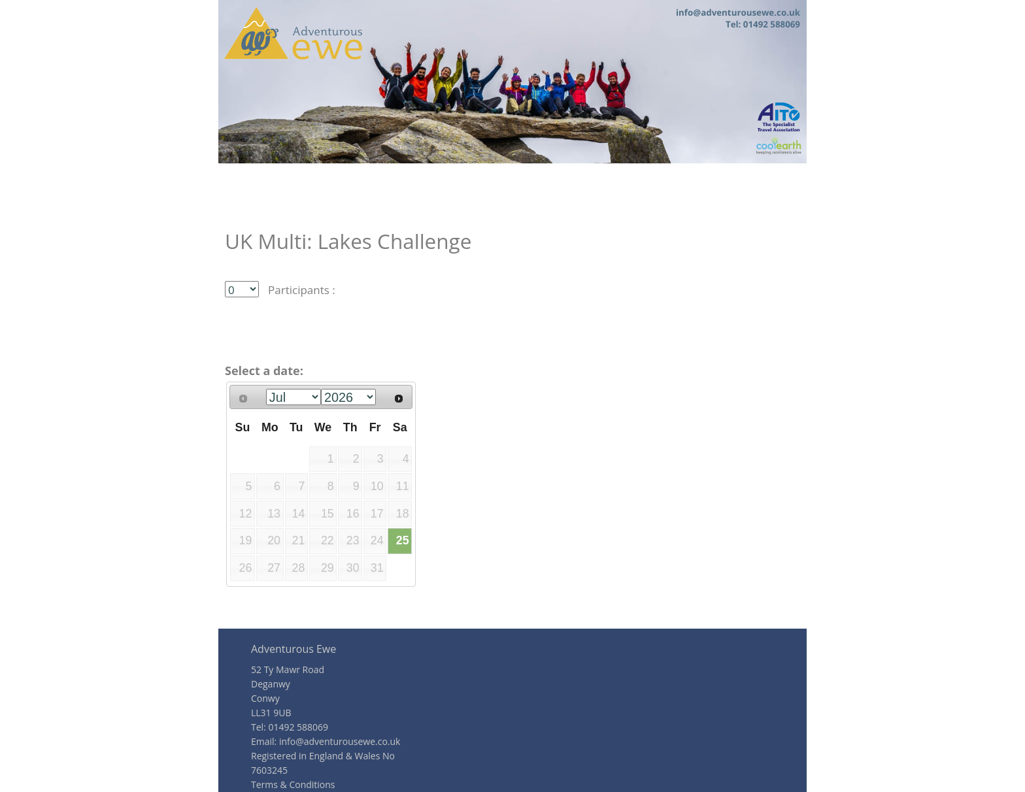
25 (402, 540)
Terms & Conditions (293, 784)
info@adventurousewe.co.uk (340, 741)
